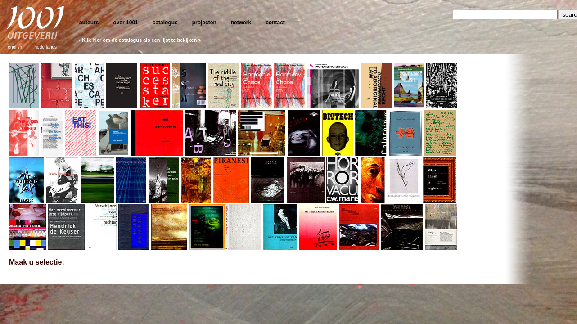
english (15, 47)
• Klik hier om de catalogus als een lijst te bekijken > (140, 40)
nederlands (46, 47)
